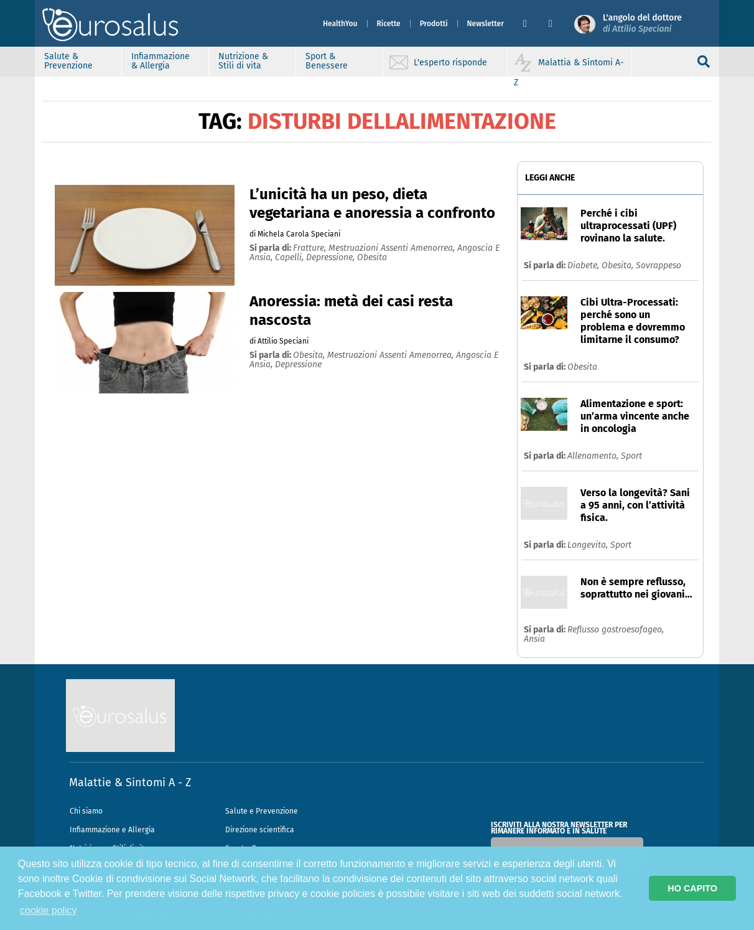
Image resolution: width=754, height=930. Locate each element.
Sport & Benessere (326, 61)
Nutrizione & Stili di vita (243, 61)
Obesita (582, 367)
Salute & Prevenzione (68, 61)
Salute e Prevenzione (261, 811)
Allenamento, (594, 456)
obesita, (310, 355)
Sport (631, 456)
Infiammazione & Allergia (160, 61)
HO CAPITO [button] (692, 888)
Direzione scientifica (259, 829)
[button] (531, 23)
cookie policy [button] (48, 910)
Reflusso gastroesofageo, (615, 629)
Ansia (534, 639)
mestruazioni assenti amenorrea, (392, 248)
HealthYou (340, 23)
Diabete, (584, 265)
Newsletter (485, 23)
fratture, (310, 248)
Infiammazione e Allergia (112, 829)
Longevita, (588, 545)
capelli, (290, 257)
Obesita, (619, 265)
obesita (372, 257)
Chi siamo (86, 811)
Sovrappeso (658, 265)
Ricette (389, 23)
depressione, (331, 257)
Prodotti (434, 23)
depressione (298, 364)
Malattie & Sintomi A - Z (130, 782)
